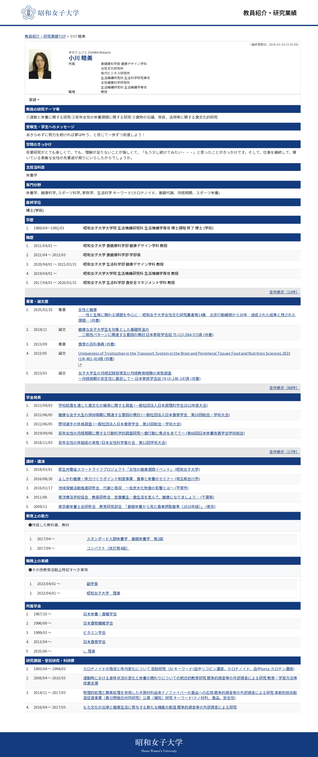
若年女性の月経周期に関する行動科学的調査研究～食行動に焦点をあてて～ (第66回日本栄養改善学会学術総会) (151, 433)
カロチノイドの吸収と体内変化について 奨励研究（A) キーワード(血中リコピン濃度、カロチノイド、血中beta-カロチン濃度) (188, 668)
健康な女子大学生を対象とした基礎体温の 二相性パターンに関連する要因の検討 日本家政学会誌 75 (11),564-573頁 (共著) (145, 332)
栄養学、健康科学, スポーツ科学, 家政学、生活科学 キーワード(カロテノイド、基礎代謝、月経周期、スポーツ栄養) (123, 192)
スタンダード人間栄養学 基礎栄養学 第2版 (125, 538)
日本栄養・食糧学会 (100, 613)
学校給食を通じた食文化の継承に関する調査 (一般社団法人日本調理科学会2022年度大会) (133, 405)
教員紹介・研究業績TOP (45, 36)
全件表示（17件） (284, 451)
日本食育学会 (94, 641)
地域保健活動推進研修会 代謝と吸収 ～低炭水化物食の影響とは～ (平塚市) (123, 487)
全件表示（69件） (284, 387)
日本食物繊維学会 (98, 623)
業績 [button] (32, 99)
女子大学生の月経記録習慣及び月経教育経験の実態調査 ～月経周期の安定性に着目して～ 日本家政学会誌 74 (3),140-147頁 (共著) (139, 375)
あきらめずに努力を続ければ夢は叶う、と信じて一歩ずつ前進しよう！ (85, 134)
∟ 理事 (89, 651)
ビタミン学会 (94, 632)
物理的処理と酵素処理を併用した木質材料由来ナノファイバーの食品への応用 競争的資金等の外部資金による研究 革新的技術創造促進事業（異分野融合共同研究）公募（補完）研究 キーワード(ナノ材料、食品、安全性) (190, 695)
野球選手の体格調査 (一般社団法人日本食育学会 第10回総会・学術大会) (119, 423)
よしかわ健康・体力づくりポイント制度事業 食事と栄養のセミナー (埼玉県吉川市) (129, 478)
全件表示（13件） (284, 291)
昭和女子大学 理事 (103, 593)
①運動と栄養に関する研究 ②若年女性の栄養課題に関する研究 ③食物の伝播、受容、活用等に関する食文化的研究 (122, 117)
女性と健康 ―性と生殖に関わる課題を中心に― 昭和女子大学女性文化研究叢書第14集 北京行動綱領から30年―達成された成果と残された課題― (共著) (187, 315)
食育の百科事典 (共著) (96, 344)
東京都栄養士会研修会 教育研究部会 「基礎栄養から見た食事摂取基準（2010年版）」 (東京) (136, 506)
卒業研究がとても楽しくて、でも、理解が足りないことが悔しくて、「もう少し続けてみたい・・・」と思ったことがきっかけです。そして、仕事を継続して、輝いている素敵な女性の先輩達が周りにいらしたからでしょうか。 (161, 155)
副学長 (92, 583)
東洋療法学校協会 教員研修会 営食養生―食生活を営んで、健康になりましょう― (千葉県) (136, 497)
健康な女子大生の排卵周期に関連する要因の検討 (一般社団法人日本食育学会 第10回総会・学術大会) (144, 414)
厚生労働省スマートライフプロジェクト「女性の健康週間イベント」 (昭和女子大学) (129, 469)
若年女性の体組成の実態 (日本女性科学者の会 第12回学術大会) (112, 442)
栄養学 (31, 175)
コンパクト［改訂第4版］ (108, 548)
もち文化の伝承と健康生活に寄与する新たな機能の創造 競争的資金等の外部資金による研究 (160, 707)
